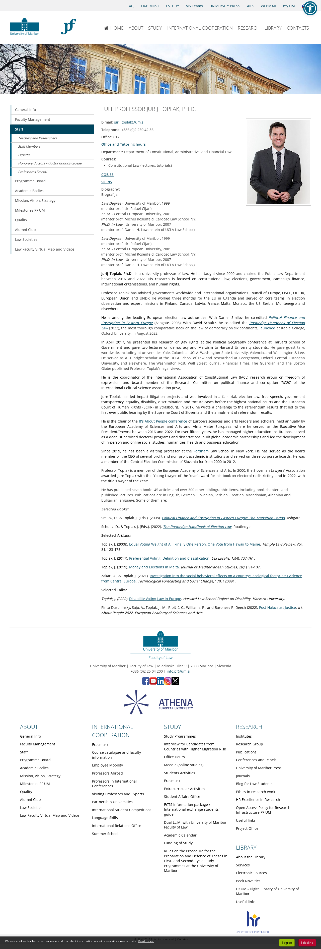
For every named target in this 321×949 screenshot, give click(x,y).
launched (267, 328)
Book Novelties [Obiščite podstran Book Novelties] (248, 880)
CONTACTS (298, 28)
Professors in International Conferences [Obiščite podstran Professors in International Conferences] (114, 784)
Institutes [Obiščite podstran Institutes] (244, 736)
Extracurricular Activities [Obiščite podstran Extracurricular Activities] (184, 788)
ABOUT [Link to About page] (29, 726)
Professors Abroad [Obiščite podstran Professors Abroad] (107, 773)
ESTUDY (172, 6)
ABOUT (136, 28)
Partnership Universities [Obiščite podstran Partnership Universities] (112, 801)
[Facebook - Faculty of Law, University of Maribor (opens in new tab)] (145, 683)
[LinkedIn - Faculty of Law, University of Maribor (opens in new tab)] (160, 683)
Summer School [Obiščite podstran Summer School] (105, 833)
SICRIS (106, 182)
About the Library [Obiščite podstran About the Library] (250, 857)
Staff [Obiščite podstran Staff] (19, 129)
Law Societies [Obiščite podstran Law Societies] (26, 239)
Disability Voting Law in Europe (155, 598)
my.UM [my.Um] (289, 6)
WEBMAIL (269, 6)
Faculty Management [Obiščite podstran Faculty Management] (32, 119)
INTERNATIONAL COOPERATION (200, 28)
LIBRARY (273, 28)
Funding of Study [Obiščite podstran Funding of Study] (178, 843)
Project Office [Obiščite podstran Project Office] (247, 828)
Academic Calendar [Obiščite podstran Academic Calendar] (180, 835)
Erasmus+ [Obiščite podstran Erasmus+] (100, 744)
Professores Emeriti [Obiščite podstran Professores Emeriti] (32, 171)
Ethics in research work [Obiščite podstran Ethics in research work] (255, 791)
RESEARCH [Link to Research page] (249, 726)
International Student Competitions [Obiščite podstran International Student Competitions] (121, 809)
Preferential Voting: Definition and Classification (169, 558)
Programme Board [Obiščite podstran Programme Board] (30, 181)
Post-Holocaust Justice (277, 607)
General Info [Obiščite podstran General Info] (25, 109)
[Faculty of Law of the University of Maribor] (68, 26)
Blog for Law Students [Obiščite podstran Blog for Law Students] (254, 783)
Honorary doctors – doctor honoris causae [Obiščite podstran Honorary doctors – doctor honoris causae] (50, 163)
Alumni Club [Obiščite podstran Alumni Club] (25, 229)
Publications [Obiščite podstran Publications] (246, 752)
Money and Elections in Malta (154, 567)
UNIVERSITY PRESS (224, 6)
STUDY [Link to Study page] (172, 726)
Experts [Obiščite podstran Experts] (23, 155)
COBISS (107, 174)
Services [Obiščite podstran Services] (243, 865)
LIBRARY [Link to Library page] (246, 847)
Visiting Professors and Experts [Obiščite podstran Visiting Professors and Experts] (118, 794)
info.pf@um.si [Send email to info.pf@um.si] (178, 671)
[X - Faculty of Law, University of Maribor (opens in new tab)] (175, 683)
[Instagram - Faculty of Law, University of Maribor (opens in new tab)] (168, 683)
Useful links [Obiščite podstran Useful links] (246, 820)
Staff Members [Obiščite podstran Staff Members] (29, 146)
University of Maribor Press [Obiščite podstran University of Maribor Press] (259, 767)
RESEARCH (249, 28)
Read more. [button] (146, 941)
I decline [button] (307, 942)
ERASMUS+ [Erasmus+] (150, 6)
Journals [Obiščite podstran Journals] (243, 776)
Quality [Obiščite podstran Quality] (21, 219)
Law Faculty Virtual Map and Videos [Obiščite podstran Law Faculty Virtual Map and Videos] (44, 249)
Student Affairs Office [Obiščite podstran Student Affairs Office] (182, 796)
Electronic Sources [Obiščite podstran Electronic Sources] (251, 872)
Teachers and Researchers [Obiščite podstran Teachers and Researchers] (37, 138)
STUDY (155, 28)
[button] (310, 8)
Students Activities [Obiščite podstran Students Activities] (179, 772)
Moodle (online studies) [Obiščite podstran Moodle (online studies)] (183, 764)
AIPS (250, 6)
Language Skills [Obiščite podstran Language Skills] (105, 817)
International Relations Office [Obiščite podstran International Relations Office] (116, 825)
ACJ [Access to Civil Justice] (131, 6)
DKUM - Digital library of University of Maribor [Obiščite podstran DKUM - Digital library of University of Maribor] (267, 891)
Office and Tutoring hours (123, 144)
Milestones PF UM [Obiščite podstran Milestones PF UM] (30, 210)
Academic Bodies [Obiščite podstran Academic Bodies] (29, 190)
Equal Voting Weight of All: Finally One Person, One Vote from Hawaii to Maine (194, 544)
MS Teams (194, 6)
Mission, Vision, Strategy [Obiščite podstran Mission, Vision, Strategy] (35, 200)
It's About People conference (163, 421)
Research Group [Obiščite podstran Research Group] (249, 744)
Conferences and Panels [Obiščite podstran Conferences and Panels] (256, 759)
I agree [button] (287, 942)
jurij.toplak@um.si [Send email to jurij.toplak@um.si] (129, 122)
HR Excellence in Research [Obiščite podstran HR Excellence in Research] (258, 799)
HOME (113, 28)
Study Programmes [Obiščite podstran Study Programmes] (180, 736)
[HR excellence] (252, 931)
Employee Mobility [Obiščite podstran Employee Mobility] (107, 765)
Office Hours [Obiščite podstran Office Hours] (174, 756)
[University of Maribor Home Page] (26, 26)
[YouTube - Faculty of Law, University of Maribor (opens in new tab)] (153, 683)
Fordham (201, 451)
